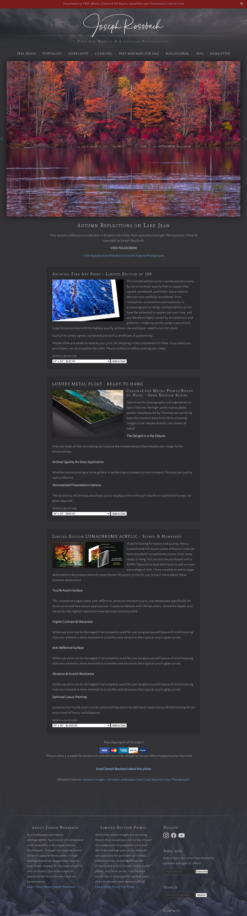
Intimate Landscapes (120, 779)
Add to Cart (118, 361)
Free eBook (26, 53)
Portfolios (52, 53)
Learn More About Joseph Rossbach (51, 887)
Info (200, 53)
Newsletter (220, 53)
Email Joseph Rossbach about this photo (123, 769)
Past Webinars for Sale (139, 53)
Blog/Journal (177, 53)
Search (201, 895)
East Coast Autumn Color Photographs (163, 779)
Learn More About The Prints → (117, 887)
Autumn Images (94, 779)
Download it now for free (167, 3)
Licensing (103, 53)
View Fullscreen (123, 248)
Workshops (78, 53)
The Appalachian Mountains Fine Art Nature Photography (124, 255)
